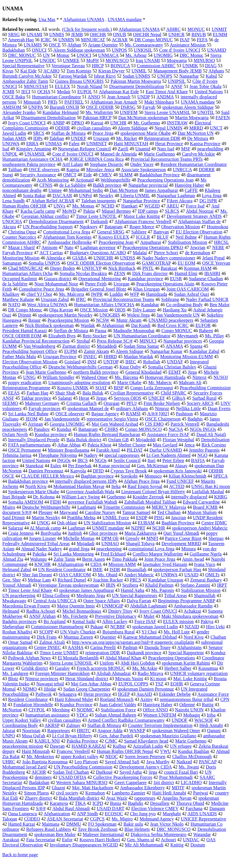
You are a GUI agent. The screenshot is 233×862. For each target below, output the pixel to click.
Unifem (107, 663)
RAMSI (133, 413)
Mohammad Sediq (86, 190)
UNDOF (179, 720)
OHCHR (98, 34)
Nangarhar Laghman (176, 195)
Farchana (194, 808)
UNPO (8, 735)
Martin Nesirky (46, 517)
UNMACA (108, 55)
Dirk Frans (47, 637)
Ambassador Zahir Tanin (25, 81)
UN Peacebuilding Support (48, 226)
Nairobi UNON (189, 709)
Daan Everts (219, 408)
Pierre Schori (166, 252)
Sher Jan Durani (37, 574)
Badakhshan (13, 50)
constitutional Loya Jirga (152, 548)
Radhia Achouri (41, 611)
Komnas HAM (198, 268)
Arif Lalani (72, 164)
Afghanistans (189, 647)
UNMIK (190, 65)
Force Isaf (195, 205)
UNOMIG (163, 55)
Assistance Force (213, 694)
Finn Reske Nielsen (162, 403)
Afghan (74, 44)
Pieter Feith (95, 283)
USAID (191, 574)
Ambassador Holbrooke (70, 242)
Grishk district (34, 668)
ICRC (45, 39)
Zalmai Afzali (52, 642)
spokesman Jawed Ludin (155, 626)
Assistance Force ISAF (168, 434)
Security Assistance (38, 174)
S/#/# (41, 808)
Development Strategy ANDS (194, 216)
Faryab (149, 107)
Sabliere (138, 231)
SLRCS (172, 211)
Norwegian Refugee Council (84, 148)
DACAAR (62, 195)
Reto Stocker (95, 335)
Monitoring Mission (20, 257)
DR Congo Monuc (25, 309)
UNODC (48, 60)
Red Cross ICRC (173, 325)
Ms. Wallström (99, 112)
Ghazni (58, 787)
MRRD (196, 128)
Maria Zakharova (141, 533)
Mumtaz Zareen (78, 637)
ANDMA (165, 96)
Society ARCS (200, 403)
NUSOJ (220, 377)
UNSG (29, 377)
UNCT (216, 128)
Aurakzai (10, 839)
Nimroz (199, 377)
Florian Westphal (178, 439)
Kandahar (150, 304)
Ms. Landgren (15, 673)
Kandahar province (145, 278)
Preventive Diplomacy (115, 616)
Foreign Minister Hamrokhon (62, 673)
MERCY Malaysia (169, 507)
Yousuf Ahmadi (16, 585)
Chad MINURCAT (25, 268)
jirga (153, 772)
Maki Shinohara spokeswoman (189, 616)
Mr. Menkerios (40, 756)
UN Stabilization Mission (107, 522)
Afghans (216, 70)
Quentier (108, 637)
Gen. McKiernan (152, 465)
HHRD (110, 356)
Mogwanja (176, 60)
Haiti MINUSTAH (131, 143)
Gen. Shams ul (140, 839)
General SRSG (111, 231)
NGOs (101, 460)
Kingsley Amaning (33, 148)
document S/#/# (17, 512)
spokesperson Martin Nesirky (65, 315)
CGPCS (97, 818)
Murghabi (172, 813)
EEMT (175, 372)
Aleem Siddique (133, 128)
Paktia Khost (99, 444)
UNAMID (216, 50)
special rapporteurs (121, 455)
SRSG (14, 34)
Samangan (12, 263)
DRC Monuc (191, 55)
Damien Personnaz (46, 470)
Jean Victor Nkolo (167, 824)
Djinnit (24, 315)
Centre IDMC (214, 522)
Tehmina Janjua (17, 455)
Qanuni (214, 730)
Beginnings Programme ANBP (186, 600)
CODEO (32, 818)
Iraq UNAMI (148, 60)
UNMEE (71, 60)
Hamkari (129, 205)
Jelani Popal (213, 257)
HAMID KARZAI (88, 746)
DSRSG (128, 107)
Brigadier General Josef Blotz (98, 289)
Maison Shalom (202, 512)
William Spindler (58, 377)
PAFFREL (74, 102)
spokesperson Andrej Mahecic (200, 528)
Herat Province (169, 143)
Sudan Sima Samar (141, 346)
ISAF (185, 39)
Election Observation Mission (30, 361)
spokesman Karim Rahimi (186, 663)
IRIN (110, 585)
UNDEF (78, 138)
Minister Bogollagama (68, 450)
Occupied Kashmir (19, 278)
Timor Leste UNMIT (59, 652)
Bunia (115, 803)
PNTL (148, 268)
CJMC (111, 740)
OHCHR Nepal (147, 34)
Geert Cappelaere (130, 782)
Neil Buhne (186, 237)
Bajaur (34, 320)
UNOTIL (205, 112)
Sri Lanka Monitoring (73, 553)
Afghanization (57, 813)
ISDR (115, 569)
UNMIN (66, 39)
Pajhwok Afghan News (29, 657)
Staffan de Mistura (68, 133)
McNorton (12, 709)
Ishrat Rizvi (105, 76)
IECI (25, 91)
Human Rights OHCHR (24, 205)
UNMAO (110, 543)
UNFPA (35, 107)
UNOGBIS (109, 315)
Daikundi (99, 221)
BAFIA (198, 460)
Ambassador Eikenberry (142, 787)
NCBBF (117, 626)
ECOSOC (114, 813)
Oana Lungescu (22, 813)
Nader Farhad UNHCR (207, 299)
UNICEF (156, 398)
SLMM (125, 174)
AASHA (75, 647)
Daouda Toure (157, 647)
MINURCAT (93, 39)
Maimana (50, 824)
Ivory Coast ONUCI (158, 611)
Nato (68, 247)
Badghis (195, 418)
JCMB (8, 91)
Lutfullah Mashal (208, 491)
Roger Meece (142, 226)
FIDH (55, 502)
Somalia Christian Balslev (172, 366)
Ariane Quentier (103, 44)
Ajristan (35, 424)
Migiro (8, 507)
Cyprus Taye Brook (129, 470)
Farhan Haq (37, 392)
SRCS (38, 133)
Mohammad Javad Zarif (24, 766)
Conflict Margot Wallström (158, 553)
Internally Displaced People (34, 439)
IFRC (81, 299)
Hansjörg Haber (189, 185)
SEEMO (10, 403)
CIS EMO (154, 424)
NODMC (85, 709)
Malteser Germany (42, 403)
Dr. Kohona (44, 496)
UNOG (43, 522)
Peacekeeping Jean (116, 242)
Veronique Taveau (68, 65)
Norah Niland (89, 86)
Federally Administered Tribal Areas (36, 543)
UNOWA (10, 143)
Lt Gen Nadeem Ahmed (168, 455)
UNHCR (176, 34)
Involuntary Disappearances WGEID (84, 844)
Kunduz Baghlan (193, 751)
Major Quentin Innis (76, 605)
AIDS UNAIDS (202, 813)
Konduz (218, 652)
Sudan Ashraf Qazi (191, 294)
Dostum (198, 844)
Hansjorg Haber (157, 704)
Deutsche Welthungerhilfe (46, 507)
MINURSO (204, 60)
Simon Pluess (36, 792)
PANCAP (208, 761)
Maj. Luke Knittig (190, 678)
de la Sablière (14, 283)
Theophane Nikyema (57, 455)
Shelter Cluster (132, 444)
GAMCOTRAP (156, 263)
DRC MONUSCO (174, 829)
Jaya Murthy (157, 761)
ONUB (119, 34)
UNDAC (191, 839)
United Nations (209, 91)
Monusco (153, 476)
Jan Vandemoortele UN (178, 315)
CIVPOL (37, 709)
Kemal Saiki (84, 621)
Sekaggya (68, 694)
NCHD (107, 205)
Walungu (38, 559)
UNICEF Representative (203, 818)
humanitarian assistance (47, 715)
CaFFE (191, 190)
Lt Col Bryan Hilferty (72, 735)
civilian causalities (94, 128)
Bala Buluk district (83, 439)
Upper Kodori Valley (21, 720)
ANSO (94, 96)
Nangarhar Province (141, 200)
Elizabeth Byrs (62, 335)
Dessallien (159, 803)
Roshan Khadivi (17, 631)
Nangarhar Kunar (166, 351)
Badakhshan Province (160, 174)
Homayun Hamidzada (165, 377)
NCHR (158, 528)
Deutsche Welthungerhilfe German (80, 366)
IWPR (97, 294)
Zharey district (38, 798)
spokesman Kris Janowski (177, 470)
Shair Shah (65, 392)
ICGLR (143, 237)
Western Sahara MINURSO (81, 782)
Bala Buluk (92, 392)
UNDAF (175, 361)
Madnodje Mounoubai (134, 330)
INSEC (90, 356)
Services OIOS (127, 398)
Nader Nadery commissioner (168, 257)
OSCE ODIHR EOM (21, 335)
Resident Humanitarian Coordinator (193, 164)
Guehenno (116, 496)
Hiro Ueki (215, 626)
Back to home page (20, 854)
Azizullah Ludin (148, 746)
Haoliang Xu (174, 309)
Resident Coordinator (28, 699)
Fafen (74, 143)
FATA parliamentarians (29, 444)
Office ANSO (155, 709)
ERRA (32, 143)
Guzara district (57, 278)
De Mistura (197, 138)
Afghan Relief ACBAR (52, 200)
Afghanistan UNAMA (83, 19)
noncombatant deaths (22, 190)
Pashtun (130, 647)
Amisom (50, 247)
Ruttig (207, 704)
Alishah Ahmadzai (113, 673)
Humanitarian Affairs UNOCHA (104, 304)
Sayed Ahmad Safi (122, 761)
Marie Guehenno (190, 740)
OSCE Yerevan (216, 263)
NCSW (102, 320)
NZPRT (138, 528)
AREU (173, 205)
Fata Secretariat (40, 839)
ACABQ (51, 70)
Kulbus (119, 746)
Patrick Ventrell (185, 424)
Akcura (9, 226)
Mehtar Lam (39, 579)
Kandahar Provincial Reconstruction (36, 341)
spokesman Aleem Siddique (188, 107)
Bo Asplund (55, 621)
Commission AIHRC (156, 65)
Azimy (146, 699)
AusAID (144, 694)
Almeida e (55, 257)
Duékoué (104, 772)
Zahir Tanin (64, 559)
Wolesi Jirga (138, 315)
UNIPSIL (177, 81)
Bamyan (161, 231)
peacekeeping (108, 548)
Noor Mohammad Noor (56, 283)
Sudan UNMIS (136, 76)
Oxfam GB (118, 439)
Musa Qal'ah (33, 735)
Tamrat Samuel (136, 512)
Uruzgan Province (59, 356)
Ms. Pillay (214, 335)
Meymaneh (187, 335)
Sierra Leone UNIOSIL (71, 663)
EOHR (176, 683)
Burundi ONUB (64, 107)
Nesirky (106, 195)
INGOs (64, 460)
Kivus (7, 70)
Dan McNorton (124, 190)
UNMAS (53, 143)
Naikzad (184, 761)
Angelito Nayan (177, 798)
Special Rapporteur (186, 652)
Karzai (97, 122)
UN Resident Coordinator (62, 569)
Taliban (15, 169)
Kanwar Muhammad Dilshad (150, 637)
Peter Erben (173, 460)
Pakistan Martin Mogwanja (136, 81)
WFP (134, 294)
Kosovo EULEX (113, 237)
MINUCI (148, 341)
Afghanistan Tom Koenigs (67, 237)
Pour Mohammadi (176, 777)
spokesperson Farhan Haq (177, 569)
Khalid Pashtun (159, 585)
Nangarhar (189, 76)
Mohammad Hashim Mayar (78, 486)
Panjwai (200, 792)
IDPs (37, 138)
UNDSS (127, 257)
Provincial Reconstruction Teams (123, 299)
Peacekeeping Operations (171, 657)
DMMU (73, 824)
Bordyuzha (50, 533)
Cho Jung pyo (143, 813)
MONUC (196, 29)
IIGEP (124, 694)
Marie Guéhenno (159, 154)
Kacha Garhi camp (38, 211)
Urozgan (121, 283)
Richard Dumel (72, 579)
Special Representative (23, 65)
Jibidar (50, 689)
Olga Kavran (61, 309)
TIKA (80, 803)
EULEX (62, 86)
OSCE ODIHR (100, 107)
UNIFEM (128, 112)
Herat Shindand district (86, 678)
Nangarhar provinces (182, 341)
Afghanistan (112, 325)
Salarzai (15, 528)
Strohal (83, 341)
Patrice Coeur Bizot (183, 538)
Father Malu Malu (19, 356)
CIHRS (111, 429)
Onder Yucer (142, 164)
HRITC (84, 730)
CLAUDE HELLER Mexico (47, 476)
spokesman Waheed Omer (176, 730)
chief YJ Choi (39, 294)
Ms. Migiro (122, 818)
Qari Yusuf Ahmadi (181, 533)
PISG (159, 517)
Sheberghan (13, 626)
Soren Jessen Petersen (145, 756)
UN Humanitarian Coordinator (142, 335)
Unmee (55, 190)
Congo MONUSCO (143, 429)
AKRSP (52, 725)
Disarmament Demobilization (136, 86)
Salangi (65, 398)
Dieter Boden (62, 268)
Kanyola (78, 470)
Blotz (13, 678)
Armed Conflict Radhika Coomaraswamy (126, 720)
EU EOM (186, 263)
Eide (87, 174)
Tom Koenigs (78, 70)
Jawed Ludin (14, 133)
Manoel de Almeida (118, 154)
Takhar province (36, 398)
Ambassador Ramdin (193, 605)
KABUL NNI (47, 740)
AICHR (39, 772)
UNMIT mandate (108, 528)
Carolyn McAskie (198, 154)
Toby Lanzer (144, 309)
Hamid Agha (132, 590)
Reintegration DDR (162, 138)
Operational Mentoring (99, 278)
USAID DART (110, 808)
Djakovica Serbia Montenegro (158, 834)
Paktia (89, 211)
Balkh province (107, 185)
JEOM (31, 418)
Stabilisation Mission (187, 242)
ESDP (141, 517)
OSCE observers (44, 169)
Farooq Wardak (73, 76)
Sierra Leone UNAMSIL (167, 112)
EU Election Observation (199, 231)
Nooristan (31, 730)
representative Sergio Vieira (112, 418)
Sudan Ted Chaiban (71, 772)
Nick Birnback (122, 268)
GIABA (79, 257)
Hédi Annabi (211, 725)
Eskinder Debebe (175, 694)
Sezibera (130, 585)
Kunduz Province (76, 704)
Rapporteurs (58, 730)
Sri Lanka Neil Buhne (28, 413)
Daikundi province (144, 652)
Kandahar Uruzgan (165, 579)
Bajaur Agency (105, 413)
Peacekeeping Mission (68, 320)
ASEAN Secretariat (65, 818)
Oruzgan (111, 403)
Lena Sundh (13, 200)
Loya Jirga (211, 195)
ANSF (177, 86)
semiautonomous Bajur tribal (186, 699)
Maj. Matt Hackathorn (92, 787)
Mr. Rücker (126, 138)
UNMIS (56, 34)
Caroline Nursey (100, 512)
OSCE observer (70, 413)
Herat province (97, 694)
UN (46, 55)
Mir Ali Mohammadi (144, 844)
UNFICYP (91, 268)
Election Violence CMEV (155, 808)
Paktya (207, 621)
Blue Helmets (137, 829)
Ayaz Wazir (116, 798)
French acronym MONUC (101, 668)
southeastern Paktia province (29, 164)
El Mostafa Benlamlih (78, 657)
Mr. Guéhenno (146, 122)
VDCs (82, 715)
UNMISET (96, 143)
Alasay (181, 465)
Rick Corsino (213, 444)
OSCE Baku (13, 96)
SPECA (220, 476)
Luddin (116, 294)
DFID (98, 470)
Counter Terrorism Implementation (160, 725)
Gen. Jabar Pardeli (116, 735)
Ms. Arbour (136, 55)
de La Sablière (72, 185)
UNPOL (10, 154)
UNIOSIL (143, 50)
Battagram (88, 429)
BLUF (163, 237)
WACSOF (203, 720)
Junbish (75, 533)
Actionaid (84, 179)
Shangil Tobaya (140, 543)
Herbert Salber (177, 668)
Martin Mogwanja (192, 117)
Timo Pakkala (124, 559)
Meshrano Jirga (91, 595)
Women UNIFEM (159, 715)
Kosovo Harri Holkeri (99, 839)
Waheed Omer (94, 377)
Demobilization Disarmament (56, 221)
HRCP (97, 65)
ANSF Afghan (42, 616)
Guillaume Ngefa (206, 553)
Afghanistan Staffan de (199, 221)
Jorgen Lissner (42, 538)
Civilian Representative (132, 392)
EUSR (176, 278)
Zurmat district (76, 346)
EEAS (14, 392)
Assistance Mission (188, 44)
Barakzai (169, 268)
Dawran (57, 746)
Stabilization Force (118, 709)
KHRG (220, 496)
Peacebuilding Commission (205, 387)
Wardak (88, 325)
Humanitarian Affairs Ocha (27, 273)
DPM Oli (110, 538)
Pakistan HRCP (97, 117)
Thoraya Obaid (190, 803)
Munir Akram (129, 320)
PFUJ (131, 403)
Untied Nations (36, 460)
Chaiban (218, 637)
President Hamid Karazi (24, 330)
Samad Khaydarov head (146, 740)
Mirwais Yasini (129, 678)
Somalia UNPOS (44, 263)
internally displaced (189, 496)
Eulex (55, 465)
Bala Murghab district (79, 798)
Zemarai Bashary (206, 579)
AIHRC (173, 29)
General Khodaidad (143, 372)
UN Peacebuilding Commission (83, 766)
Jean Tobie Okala (206, 86)
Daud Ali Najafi (211, 434)
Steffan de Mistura (71, 330)
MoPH (92, 60)
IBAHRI (212, 273)
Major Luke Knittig (142, 216)
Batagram (114, 226)
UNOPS (164, 76)
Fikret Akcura (179, 200)
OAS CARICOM (75, 574)
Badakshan (39, 782)
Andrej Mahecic (139, 574)
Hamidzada (156, 294)
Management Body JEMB (178, 70)
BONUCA (120, 65)
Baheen (206, 330)
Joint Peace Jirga (159, 559)
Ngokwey (89, 226)
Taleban (56, 138)
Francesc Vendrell (73, 751)
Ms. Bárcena (126, 377)
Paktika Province (82, 740)
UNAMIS (33, 44)
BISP (118, 387)
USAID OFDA (72, 777)
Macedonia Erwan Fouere (26, 605)
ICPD (98, 803)
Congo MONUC (176, 330)
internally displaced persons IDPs (86, 481)
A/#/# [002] (158, 413)
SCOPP (46, 631)
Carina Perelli (103, 647)
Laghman (76, 528)
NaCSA (176, 429)
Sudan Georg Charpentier (86, 689)
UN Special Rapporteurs (134, 595)
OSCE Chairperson (163, 418)
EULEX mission (178, 621)
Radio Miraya (150, 673)
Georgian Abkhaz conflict (45, 216)
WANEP (137, 730)
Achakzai (192, 611)
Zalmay (73, 725)
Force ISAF (145, 621)
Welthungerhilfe (116, 179)
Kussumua (208, 668)
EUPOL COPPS (133, 683)
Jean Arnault (118, 96)
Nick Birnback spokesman (49, 325)
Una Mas (46, 19)
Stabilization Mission (200, 590)
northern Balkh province (95, 372)
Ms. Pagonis (162, 590)
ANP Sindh (87, 813)
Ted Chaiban (169, 512)
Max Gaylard (165, 444)
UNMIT (219, 29)
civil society (67, 792)
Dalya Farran (139, 600)
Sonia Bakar (34, 195)
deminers (43, 777)
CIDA (95, 564)
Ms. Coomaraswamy (144, 44)
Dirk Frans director (150, 273)
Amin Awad (193, 559)
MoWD (69, 211)
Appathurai (150, 242)
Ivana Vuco (204, 564)
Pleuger (45, 512)
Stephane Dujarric (106, 164)
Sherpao (215, 538)
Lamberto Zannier (128, 792)
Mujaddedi (107, 346)
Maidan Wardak (138, 356)
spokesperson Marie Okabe (145, 133)
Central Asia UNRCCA (54, 600)
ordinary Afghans (132, 408)
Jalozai (8, 730)
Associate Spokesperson (143, 169)
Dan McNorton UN (195, 133)
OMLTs (212, 574)
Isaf (5, 148)
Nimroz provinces (41, 678)
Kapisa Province (205, 143)
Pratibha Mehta (81, 517)
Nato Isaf (165, 148)
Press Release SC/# (115, 341)
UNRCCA (182, 169)
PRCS (135, 579)
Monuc (63, 55)
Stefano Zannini (195, 585)
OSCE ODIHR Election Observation (101, 263)
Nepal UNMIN (168, 128)
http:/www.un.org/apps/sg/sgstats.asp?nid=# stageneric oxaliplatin (133, 642)
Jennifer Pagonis (204, 450)
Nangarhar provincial (148, 185)
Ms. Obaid (107, 574)
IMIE (98, 569)
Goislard (72, 361)
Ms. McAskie (144, 668)
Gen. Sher (11, 579)
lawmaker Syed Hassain (165, 564)
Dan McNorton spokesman (143, 117)
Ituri (151, 460)
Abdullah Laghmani (148, 605)
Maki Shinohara (159, 102)
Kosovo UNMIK (72, 387)
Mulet (148, 616)
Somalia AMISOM (25, 502)
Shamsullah (204, 595)
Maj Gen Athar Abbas (91, 683)
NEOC (111, 756)
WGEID (152, 205)
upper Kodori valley (79, 756)
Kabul (211, 76)
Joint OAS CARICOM (188, 289)
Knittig (176, 844)
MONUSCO (117, 60)
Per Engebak (80, 465)
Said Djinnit (13, 517)
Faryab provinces (45, 408)
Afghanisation (70, 564)
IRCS (82, 460)
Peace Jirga (103, 133)
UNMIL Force (115, 517)
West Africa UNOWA (47, 304)
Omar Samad (20, 642)
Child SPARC (173, 392)
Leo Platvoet (86, 761)
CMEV (105, 174)
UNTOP (110, 361)
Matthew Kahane (18, 299)
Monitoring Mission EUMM (186, 356)
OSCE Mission (94, 309)
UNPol (85, 195)
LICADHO (191, 782)
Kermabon (95, 792)
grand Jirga (79, 548)
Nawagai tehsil (50, 683)
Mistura (188, 548)
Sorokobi (129, 476)
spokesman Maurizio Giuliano (168, 735)
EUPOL (84, 91)
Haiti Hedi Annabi (169, 792)
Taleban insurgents (98, 200)
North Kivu (35, 486)
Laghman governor (98, 247)
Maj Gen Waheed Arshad (115, 424)
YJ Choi (149, 631)
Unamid (142, 148)
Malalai (140, 252)
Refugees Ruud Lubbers (48, 829)
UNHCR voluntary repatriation (199, 673)
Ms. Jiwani (189, 766)
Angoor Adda (110, 730)
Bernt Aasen (93, 559)
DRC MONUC (22, 55)
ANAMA (174, 346)
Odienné (187, 704)
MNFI (152, 538)
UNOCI (84, 55)
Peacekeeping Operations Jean (165, 179)
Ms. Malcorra (71, 294)
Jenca (189, 444)
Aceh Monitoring (53, 179)
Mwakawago (14, 600)
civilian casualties (64, 720)
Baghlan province (97, 476)
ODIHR (62, 128)
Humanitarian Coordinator (56, 96)
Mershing (61, 709)
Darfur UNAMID (165, 450)
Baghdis (135, 803)
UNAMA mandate (125, 19)
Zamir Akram (96, 351)
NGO (202, 455)
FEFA (202, 39)
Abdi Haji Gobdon (138, 663)
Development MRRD (181, 543)
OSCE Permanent (24, 450)
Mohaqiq (191, 715)
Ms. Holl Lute (177, 631)
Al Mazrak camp (45, 528)
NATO (14, 304)
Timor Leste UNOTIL (96, 216)
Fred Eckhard (113, 553)
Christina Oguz (22, 231)
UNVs (59, 205)
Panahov (42, 429)
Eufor (67, 839)
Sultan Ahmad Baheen (115, 715)
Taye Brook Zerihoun (98, 829)
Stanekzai (34, 465)
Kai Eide (28, 70)
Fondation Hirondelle (33, 704)
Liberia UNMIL (135, 195)
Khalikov (11, 294)
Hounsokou (217, 226)
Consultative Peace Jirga (41, 289)
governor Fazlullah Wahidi (92, 502)
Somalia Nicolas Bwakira (83, 273)
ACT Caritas (51, 252)
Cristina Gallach (81, 403)
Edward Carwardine (201, 502)
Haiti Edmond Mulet (74, 699)
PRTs (53, 102)
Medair (63, 91)
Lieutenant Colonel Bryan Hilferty (153, 491)
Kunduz (64, 429)
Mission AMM (122, 564)
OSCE (55, 44)
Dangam (217, 808)
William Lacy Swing (81, 496)
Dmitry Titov (120, 611)
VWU (165, 751)
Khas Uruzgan (146, 289)
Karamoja (59, 803)
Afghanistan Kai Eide (119, 91)
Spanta (196, 346)
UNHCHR (103, 257)
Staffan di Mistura (104, 725)
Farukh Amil (108, 450)
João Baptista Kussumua (44, 761)
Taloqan (9, 818)
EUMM (220, 34)
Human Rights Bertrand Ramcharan (107, 434)
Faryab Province (17, 252)
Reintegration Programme (26, 387)
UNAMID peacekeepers (170, 320)
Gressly (132, 538)
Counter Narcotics (19, 237)
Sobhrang (170, 299)
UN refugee (181, 746)
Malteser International (103, 834)
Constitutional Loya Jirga (66, 231)
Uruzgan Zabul (55, 299)
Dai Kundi (140, 325)
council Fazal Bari (181, 772)
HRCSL (221, 242)
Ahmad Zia (12, 559)
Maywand (69, 512)
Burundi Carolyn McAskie (27, 76)
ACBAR (119, 39)
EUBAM (146, 522)
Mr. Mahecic (160, 382)
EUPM (70, 351)
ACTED (176, 486)
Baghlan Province (178, 522)
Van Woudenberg (40, 346)
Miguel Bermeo (116, 211)
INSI (91, 361)
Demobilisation (215, 439)
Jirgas (101, 398)
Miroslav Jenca (100, 169)
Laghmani (86, 507)
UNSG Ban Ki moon (210, 486)
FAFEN (223, 117)
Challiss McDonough (192, 756)
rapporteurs (145, 798)
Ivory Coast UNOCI (27, 122)
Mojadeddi (146, 439)
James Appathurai (161, 190)
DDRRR (206, 169)
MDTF (178, 787)
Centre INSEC (47, 647)
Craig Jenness (21, 533)
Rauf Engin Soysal (144, 486)
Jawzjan (178, 517)
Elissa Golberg (55, 595)
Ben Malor (220, 304)
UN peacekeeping (18, 595)
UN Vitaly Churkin (77, 631)
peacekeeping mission (22, 746)
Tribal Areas (175, 595)
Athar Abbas (68, 444)
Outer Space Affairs (101, 600)
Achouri (168, 839)
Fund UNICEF (180, 481)
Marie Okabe (129, 382)
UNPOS (119, 50)
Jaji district (164, 782)
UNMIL (139, 70)
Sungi (7, 174)
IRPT (222, 585)
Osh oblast (67, 522)
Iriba (211, 715)
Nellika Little (188, 408)
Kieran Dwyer (111, 70)
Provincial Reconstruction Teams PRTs (167, 159)
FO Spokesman (102, 824)
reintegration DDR (102, 652)
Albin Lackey (114, 621)
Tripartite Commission (124, 507)
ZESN (119, 273)
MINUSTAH (36, 86)
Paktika (40, 553)
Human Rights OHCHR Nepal (125, 751)
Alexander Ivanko (19, 112)
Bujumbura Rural (118, 631)
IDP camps (148, 211)
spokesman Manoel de (88, 408)
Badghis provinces (19, 621)
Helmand (10, 611)
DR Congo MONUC (154, 39)
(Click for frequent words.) (87, 29)
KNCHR (42, 564)
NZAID (192, 626)
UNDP (143, 96)
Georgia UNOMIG (67, 424)
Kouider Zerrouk (148, 496)
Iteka (116, 486)
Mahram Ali (190, 382)
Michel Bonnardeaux (81, 611)
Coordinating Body (20, 725)
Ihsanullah (137, 569)
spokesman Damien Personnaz (145, 689)
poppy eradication (24, 382)
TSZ (159, 683)
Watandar (202, 834)
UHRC (8, 761)
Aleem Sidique (129, 351)
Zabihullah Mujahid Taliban (150, 502)
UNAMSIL (35, 154)
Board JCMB (205, 507)
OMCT (69, 174)
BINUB (198, 34)
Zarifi (123, 148)
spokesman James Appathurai (86, 590)
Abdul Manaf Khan (123, 657)
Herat (84, 398)
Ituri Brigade (14, 496)
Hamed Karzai (21, 824)
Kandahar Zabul (204, 351)
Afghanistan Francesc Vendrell (142, 221)
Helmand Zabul (16, 569)
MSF (186, 148)
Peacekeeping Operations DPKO (153, 247)
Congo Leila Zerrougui (151, 387)
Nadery (90, 455)
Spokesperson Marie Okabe (33, 491)
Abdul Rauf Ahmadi (71, 808)
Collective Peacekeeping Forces (122, 777)
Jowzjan (197, 247)
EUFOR (202, 325)
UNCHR (118, 122)
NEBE (218, 247)
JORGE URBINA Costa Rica (96, 159)
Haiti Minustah (36, 751)
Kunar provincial (114, 465)
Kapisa (72, 169)
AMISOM (11, 107)
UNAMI (34, 34)
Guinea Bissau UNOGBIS (79, 81)
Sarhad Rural (204, 398)
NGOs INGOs (203, 429)
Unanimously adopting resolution (79, 382)
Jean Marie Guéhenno (46, 372)
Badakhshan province (28, 481)
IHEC (130, 361)
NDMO (30, 689)
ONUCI (39, 50)
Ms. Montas (83, 205)
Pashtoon (184, 413)
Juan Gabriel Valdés (117, 704)
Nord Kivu (194, 637)
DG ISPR (208, 200)
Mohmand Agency (157, 818)
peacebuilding (210, 148)
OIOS (120, 309)
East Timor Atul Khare (167, 91)
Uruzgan (101, 138)
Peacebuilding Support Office (29, 351)
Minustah (32, 102)
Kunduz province (51, 434)
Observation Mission (180, 226)
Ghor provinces (103, 533)
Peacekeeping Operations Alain (165, 283)
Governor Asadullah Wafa (90, 491)
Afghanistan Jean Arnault (113, 102)
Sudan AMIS (14, 138)
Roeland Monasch (117, 699)
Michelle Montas (79, 538)
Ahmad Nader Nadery (41, 548)
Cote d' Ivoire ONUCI (72, 154)
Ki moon (158, 678)
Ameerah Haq (21, 39)
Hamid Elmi (186, 273)
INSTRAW (177, 122)
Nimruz (162, 408)
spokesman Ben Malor (55, 834)
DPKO (77, 122)
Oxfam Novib (15, 434)
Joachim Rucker (108, 579)
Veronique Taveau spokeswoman (68, 585)
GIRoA (178, 398)
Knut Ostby (130, 366)
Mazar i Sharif (21, 247)
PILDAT (135, 450)
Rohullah (151, 361)
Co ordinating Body (184, 304)
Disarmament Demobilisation (48, 117)
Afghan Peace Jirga (142, 481)
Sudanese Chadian (206, 278)
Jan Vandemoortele (62, 418)
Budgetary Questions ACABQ (98, 252)
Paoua (100, 330)
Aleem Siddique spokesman (79, 50)
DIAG (211, 65)
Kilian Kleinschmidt (187, 476)
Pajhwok (44, 694)
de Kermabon (197, 252)
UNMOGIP (112, 605)
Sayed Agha (130, 772)
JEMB (77, 34)
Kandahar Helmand (60, 112)
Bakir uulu (133, 824)
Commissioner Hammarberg (57, 626)
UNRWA (169, 574)
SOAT (101, 387)
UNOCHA (12, 221)
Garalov (62, 668)
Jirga (192, 372)
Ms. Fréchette (75, 616)
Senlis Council (126, 460)
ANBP (58, 122)
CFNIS (45, 185)
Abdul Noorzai (200, 211)
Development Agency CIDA (145, 766)
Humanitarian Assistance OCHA (32, 159)
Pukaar (96, 626)
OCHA (43, 91)
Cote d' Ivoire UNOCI (179, 50)
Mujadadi (85, 543)
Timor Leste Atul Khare (30, 590)
